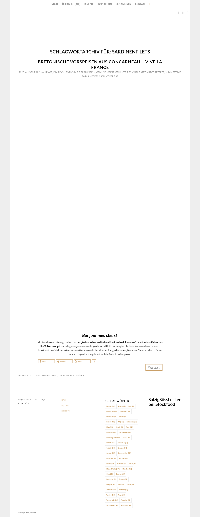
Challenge (45, 72)
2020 (21, 72)
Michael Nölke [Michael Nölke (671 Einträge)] (113, 469)
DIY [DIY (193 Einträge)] (121, 422)
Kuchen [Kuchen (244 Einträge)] (123, 458)
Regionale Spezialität (140, 72)
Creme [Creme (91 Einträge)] (122, 416)
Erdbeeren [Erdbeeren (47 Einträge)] (132, 422)
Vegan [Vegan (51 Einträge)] (121, 495)
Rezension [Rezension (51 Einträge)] (111, 479)
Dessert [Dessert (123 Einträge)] (110, 422)
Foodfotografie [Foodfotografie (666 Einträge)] (113, 437)
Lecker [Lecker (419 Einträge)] (110, 463)
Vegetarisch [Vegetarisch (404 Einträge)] (112, 500)
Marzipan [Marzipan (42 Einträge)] (121, 463)
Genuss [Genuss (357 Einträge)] (110, 453)
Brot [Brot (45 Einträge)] (131, 406)
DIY (55, 72)
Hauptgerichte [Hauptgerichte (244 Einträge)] (124, 453)
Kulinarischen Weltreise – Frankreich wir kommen (108, 342)
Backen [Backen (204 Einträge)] (110, 406)
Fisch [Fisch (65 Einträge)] (109, 427)
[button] (46, 361)
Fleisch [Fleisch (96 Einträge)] (119, 427)
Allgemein (31, 72)
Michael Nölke (75, 375)
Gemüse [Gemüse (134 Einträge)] (122, 448)
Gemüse (101, 72)
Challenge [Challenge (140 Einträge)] (111, 411)
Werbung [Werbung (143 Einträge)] (126, 505)
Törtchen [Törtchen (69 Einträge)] (123, 489)
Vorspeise (112, 76)
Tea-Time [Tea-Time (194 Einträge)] (111, 489)
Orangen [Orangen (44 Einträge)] (120, 474)
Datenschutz (65, 410)
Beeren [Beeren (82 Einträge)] (121, 406)
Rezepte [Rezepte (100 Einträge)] (110, 484)
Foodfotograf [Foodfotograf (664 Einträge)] (125, 432)
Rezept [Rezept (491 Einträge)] (123, 479)
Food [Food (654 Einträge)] (129, 427)
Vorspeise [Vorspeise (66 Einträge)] (125, 500)
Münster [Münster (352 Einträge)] (127, 469)
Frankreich (88, 72)
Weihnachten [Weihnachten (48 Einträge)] (112, 505)
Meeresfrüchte (116, 72)
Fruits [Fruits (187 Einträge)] (126, 437)
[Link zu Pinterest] (187, 12)
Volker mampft (52, 346)
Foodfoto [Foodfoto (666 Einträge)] (111, 432)
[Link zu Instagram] (183, 12)
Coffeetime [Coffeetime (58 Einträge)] (111, 416)
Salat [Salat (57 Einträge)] (121, 484)
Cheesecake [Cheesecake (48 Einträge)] (125, 411)
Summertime (173, 72)
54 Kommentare (46, 375)
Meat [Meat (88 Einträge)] (132, 463)
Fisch (61, 72)
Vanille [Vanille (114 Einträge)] (110, 495)
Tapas (85, 76)
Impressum (65, 405)
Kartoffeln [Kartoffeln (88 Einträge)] (111, 458)
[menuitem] (55, 4)
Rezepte (159, 72)
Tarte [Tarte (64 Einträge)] (130, 484)
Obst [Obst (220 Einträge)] (109, 474)
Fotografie (73, 72)
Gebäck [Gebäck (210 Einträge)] (110, 448)
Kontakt (63, 399)
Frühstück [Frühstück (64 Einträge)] (123, 443)
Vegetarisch (97, 76)
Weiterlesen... (154, 367)
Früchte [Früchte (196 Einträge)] (110, 443)
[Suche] (148, 4)
